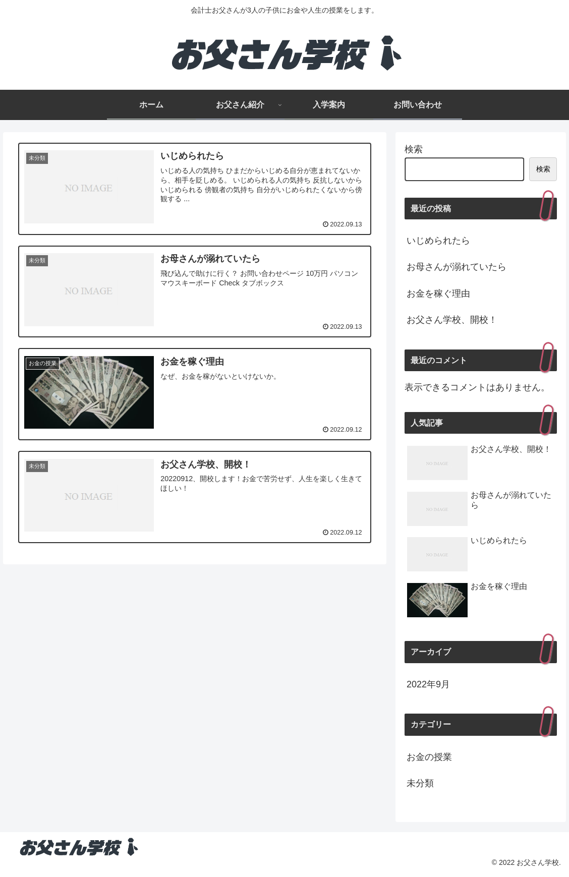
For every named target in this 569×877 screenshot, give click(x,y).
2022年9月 (428, 684)
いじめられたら (438, 241)
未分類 (420, 783)
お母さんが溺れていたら (456, 267)
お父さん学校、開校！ (452, 320)
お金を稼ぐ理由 (438, 293)
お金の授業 (429, 757)
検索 (414, 149)
